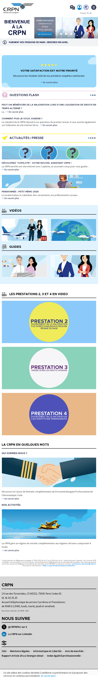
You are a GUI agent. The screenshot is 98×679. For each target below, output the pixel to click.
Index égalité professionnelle (64, 655)
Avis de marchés (74, 651)
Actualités (19, 138)
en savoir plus (11, 498)
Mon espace (79, 8)
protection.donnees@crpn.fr (84, 564)
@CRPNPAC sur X (14, 627)
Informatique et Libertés (47, 651)
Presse (38, 138)
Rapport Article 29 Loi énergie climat (22, 655)
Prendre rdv (86, 8)
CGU (4, 651)
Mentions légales (20, 651)
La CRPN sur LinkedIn (17, 634)
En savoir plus (50, 82)
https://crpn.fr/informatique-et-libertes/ (59, 565)
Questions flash (24, 95)
